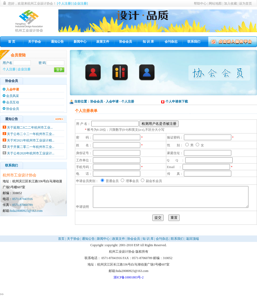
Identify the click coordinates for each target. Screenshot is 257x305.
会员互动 (12, 102)
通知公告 (88, 246)
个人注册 (9, 69)
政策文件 (118, 246)
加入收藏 (230, 3)
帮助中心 (200, 3)
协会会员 (12, 109)
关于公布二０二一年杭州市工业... (30, 134)
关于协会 (73, 246)
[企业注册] (80, 3)
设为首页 (245, 3)
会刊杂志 (162, 246)
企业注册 (24, 69)
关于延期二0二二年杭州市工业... (30, 127)
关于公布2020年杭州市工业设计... (30, 153)
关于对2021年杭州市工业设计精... (30, 140)
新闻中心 (103, 246)
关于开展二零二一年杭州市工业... (30, 147)
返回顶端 (192, 246)
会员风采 (12, 96)
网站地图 (215, 3)
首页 (61, 246)
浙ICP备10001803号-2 (129, 285)
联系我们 (177, 246)
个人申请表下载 (176, 101)
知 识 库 (148, 246)
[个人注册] (64, 3)
